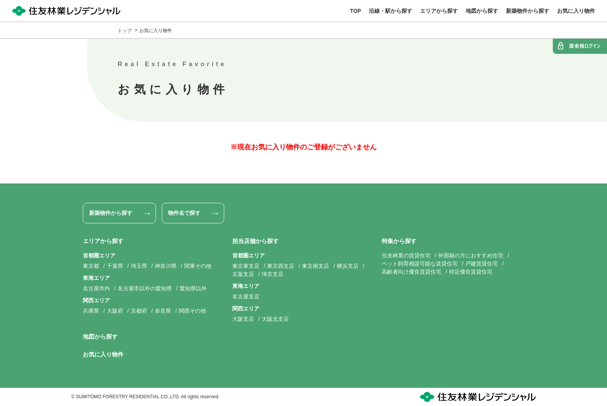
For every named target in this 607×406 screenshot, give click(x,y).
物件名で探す (184, 213)
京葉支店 (243, 274)
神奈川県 (166, 266)
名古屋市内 (96, 288)
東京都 (91, 266)
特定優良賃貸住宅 (470, 272)
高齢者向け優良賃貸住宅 (411, 272)
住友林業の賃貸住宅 (406, 255)
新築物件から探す (110, 213)
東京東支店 (245, 266)
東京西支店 (280, 266)
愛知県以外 (193, 288)
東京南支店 (315, 266)
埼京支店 (272, 274)
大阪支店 (243, 319)
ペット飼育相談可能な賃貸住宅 (420, 263)
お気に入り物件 (155, 30)
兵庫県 (91, 311)
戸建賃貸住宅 (481, 263)
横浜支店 (347, 266)
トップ (125, 30)
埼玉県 (139, 266)
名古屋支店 (245, 296)
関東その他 (197, 266)
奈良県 (163, 311)
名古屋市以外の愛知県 (145, 288)
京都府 (139, 311)
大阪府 (115, 311)
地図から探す (100, 336)
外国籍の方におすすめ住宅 (470, 255)
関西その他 (192, 311)
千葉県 (115, 266)
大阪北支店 (275, 319)
